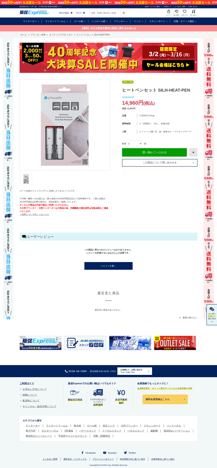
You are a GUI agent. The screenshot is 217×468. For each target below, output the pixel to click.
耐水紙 (77, 425)
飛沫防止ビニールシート (39, 436)
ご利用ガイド (167, 6)
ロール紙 (78, 21)
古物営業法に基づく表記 (162, 459)
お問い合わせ (192, 6)
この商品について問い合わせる (160, 162)
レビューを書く (108, 266)
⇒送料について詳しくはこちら (34, 214)
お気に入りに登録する (193, 152)
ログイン (114, 253)
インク (137, 21)
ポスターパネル (50, 431)
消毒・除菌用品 (101, 436)
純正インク (109, 425)
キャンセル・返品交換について (39, 406)
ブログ (78, 13)
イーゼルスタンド (111, 431)
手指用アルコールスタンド (72, 436)
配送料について (31, 400)
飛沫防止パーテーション (177, 431)
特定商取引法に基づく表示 (132, 459)
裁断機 (154, 431)
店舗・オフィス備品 (184, 21)
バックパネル (174, 425)
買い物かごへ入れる (154, 152)
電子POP (31, 431)
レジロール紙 (98, 21)
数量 (124, 143)
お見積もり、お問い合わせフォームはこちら (131, 371)
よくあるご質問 (180, 6)
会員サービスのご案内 (152, 6)
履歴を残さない (190, 317)
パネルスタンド (135, 431)
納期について (30, 395)
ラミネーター (30, 21)
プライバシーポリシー (103, 459)
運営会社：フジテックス (75, 459)
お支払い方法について (35, 389)
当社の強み (64, 13)
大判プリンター (129, 425)
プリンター (119, 21)
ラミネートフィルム (55, 21)
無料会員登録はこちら (158, 399)
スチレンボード (157, 21)
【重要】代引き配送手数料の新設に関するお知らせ (108, 28)
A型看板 (68, 431)
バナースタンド (87, 431)
